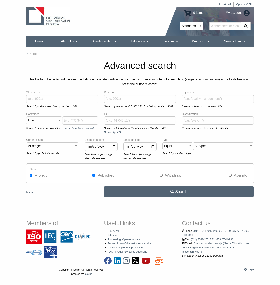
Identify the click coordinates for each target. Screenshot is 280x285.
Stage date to (131, 139)
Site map (113, 235)
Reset (30, 192)
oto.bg (88, 273)
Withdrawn (172, 175)
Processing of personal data (124, 239)
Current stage (34, 139)
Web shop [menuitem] (199, 41)
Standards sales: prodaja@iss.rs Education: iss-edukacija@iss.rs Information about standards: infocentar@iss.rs (215, 247)
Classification (190, 114)
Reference (110, 92)
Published (103, 175)
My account (238, 12)
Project (38, 175)
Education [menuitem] (138, 41)
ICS (106, 114)
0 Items (193, 12)
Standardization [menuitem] (102, 41)
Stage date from (94, 139)
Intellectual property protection (125, 247)
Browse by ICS (112, 132)
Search (179, 191)
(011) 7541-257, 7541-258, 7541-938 (212, 239)
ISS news (113, 230)
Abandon (239, 175)
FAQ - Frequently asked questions (127, 251)
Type (165, 139)
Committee (32, 114)
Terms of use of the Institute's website (129, 243)
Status (33, 169)
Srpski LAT (224, 4)
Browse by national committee (79, 128)
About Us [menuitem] (67, 41)
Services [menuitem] (168, 41)
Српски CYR (244, 4)
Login (250, 269)
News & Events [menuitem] (234, 41)
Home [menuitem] (39, 41)
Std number (33, 92)
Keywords (188, 92)
